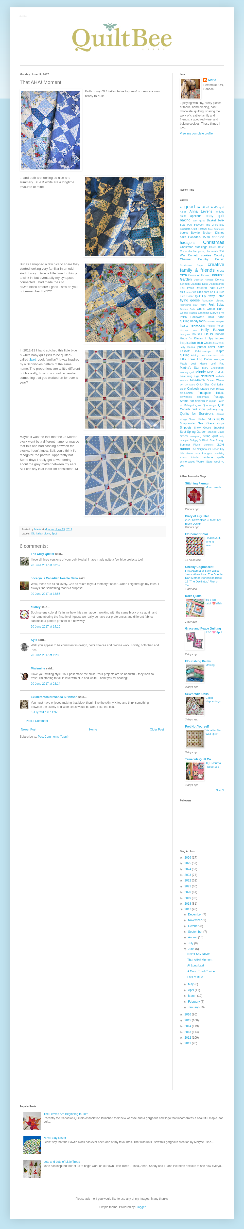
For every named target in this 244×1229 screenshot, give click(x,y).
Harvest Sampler (215, 321)
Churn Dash (216, 247)
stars (184, 436)
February (194, 1001)
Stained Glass (216, 431)
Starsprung (195, 436)
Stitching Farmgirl (197, 483)
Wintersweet (187, 461)
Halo (211, 317)
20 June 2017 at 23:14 (45, 683)
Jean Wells (218, 343)
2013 (188, 1032)
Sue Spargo (217, 440)
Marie (212, 80)
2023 (188, 875)
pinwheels (186, 396)
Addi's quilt (217, 207)
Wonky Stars (204, 461)
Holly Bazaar (212, 330)
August (193, 937)
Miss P (212, 372)
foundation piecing (213, 300)
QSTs (198, 405)
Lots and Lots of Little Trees (62, 1161)
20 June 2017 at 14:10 (45, 626)
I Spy (209, 338)
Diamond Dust (199, 283)
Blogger (141, 1207)
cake (183, 237)
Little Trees (187, 359)
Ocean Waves (215, 380)
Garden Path (187, 309)
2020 (188, 892)
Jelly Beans (187, 347)
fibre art (208, 291)
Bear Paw (186, 224)
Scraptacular (187, 423)
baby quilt (215, 216)
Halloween (197, 317)
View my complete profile (196, 133)
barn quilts (199, 220)
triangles (207, 453)
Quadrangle (209, 405)
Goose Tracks (188, 312)
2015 (188, 1020)
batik (221, 220)
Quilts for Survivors (197, 413)
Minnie (200, 372)
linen (202, 355)
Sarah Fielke (197, 419)
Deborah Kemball (203, 279)
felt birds (197, 291)
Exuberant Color (196, 534)
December (195, 914)
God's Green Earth (210, 309)
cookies (206, 255)
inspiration (188, 343)
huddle (219, 334)
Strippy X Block (199, 440)
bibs (221, 224)
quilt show (199, 409)
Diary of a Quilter (197, 516)
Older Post (157, 729)
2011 (188, 1043)
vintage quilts (213, 457)
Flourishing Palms (198, 661)
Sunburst (208, 444)
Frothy (203, 304)
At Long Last (195, 965)
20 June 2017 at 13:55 (45, 594)
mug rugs (193, 376)
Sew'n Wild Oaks (197, 694)
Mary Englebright (213, 367)
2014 (188, 1026)
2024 (188, 869)
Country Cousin (211, 259)
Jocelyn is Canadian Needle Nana (54, 578)
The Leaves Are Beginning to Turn (66, 1114)
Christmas (213, 242)
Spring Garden (197, 431)
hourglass (185, 334)
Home (93, 729)
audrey (35, 607)
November (195, 920)
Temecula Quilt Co (198, 759)
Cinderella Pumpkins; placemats (199, 251)
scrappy (216, 418)
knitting (194, 355)
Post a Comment (37, 721)
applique (195, 216)
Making (210, 665)
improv (219, 338)
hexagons (197, 325)
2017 (188, 909)
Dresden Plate (205, 288)
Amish (183, 211)
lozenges (219, 359)
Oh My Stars (187, 384)
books (184, 232)
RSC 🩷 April (214, 632)
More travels (213, 487)
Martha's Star (189, 367)
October (193, 926)
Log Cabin (204, 359)
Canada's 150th (199, 237)
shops (220, 423)
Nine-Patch (197, 380)
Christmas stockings (193, 247)
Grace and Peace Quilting (203, 628)
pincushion (186, 392)
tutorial (195, 457)
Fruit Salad (216, 304)
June (191, 949)
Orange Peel (207, 388)
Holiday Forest (215, 325)
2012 (188, 1037)
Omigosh (193, 388)
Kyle (34, 640)
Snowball (218, 427)
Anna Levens (200, 211)
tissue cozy (193, 453)
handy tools (198, 321)
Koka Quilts (193, 596)
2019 (188, 898)
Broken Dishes (213, 232)
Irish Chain (204, 343)
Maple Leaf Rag (212, 363)
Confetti (193, 255)
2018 (188, 903)
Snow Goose (202, 427)
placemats (202, 396)
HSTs (208, 334)
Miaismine (38, 668)
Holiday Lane (188, 330)
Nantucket (207, 376)
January (193, 1007)
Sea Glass (206, 423)
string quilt (210, 436)
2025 (188, 863)
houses (197, 334)
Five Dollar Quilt (190, 296)
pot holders (197, 401)
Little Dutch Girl (215, 355)
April (191, 990)
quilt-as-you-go (215, 409)
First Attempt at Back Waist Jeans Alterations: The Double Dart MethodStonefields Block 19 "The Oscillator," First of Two (204, 578)
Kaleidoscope (203, 351)
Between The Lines (206, 224)
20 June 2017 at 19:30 (45, 655)
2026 (188, 857)
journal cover (206, 347)
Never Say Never (198, 954)
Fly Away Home (213, 296)
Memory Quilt (187, 372)
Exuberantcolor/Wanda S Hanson (54, 697)
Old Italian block (40, 533)
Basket (211, 220)
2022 (188, 880)
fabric (189, 292)
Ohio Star (203, 384)
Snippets (186, 427)
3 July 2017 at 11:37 (44, 712)
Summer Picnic (190, 444)
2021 (188, 886)
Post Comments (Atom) (53, 736)
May (191, 984)
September (195, 931)
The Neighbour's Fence (205, 449)
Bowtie (195, 232)
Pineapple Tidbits (211, 393)
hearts (184, 325)
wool (217, 461)
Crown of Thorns (198, 275)
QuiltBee (23, 16)
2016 (188, 1014)
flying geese (190, 300)
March (192, 995)
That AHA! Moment (199, 960)
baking (185, 220)
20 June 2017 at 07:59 (45, 565)
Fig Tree (219, 291)
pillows (220, 388)
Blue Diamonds (216, 229)
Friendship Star (188, 304)
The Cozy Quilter (42, 554)
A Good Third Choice (201, 971)
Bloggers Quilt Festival (193, 228)
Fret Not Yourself (197, 726)
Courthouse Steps (191, 265)
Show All (220, 790)
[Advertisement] (202, 161)
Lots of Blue (195, 977)
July (191, 943)
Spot (32, 359)
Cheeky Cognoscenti (199, 567)
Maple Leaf (188, 363)
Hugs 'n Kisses (191, 338)
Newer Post (28, 729)
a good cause (194, 206)
